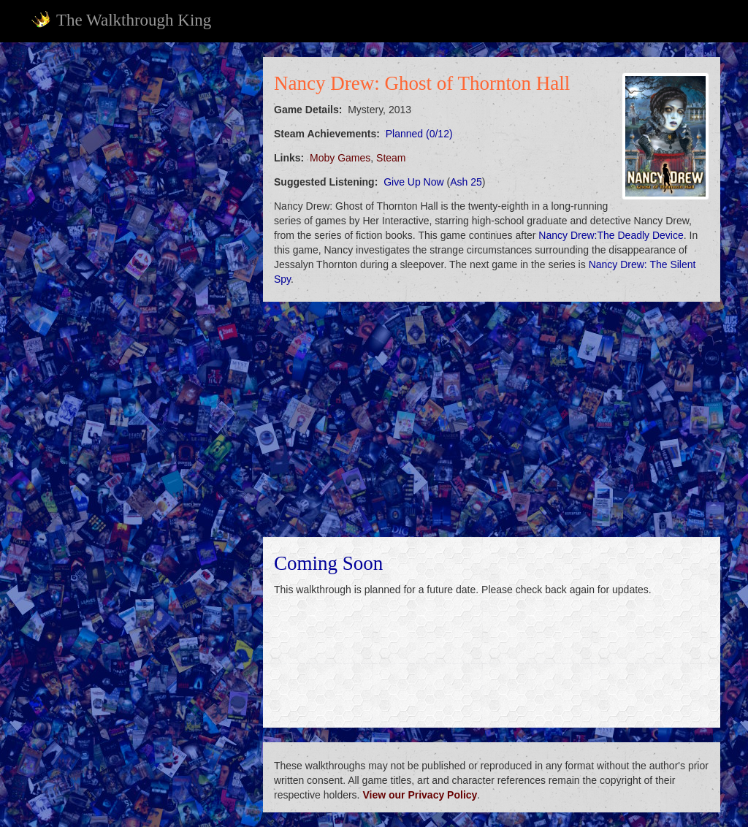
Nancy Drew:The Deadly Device (610, 235)
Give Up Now (413, 182)
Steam (390, 158)
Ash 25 (466, 182)
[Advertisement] (137, 148)
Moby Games (340, 158)
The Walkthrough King (121, 20)
